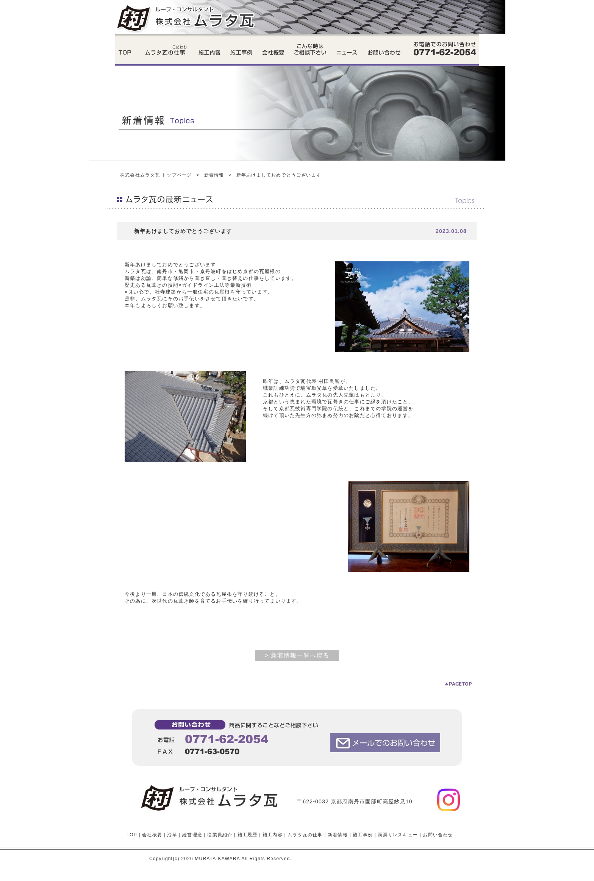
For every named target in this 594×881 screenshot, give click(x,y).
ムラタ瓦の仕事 (305, 834)
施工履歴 (248, 834)
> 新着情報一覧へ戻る (297, 655)
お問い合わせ (438, 834)
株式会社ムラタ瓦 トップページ (156, 175)
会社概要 (152, 834)
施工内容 (273, 834)
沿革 (172, 834)
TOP (132, 834)
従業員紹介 (219, 834)
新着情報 (214, 175)
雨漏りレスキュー (398, 834)
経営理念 (192, 834)
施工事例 (363, 834)
